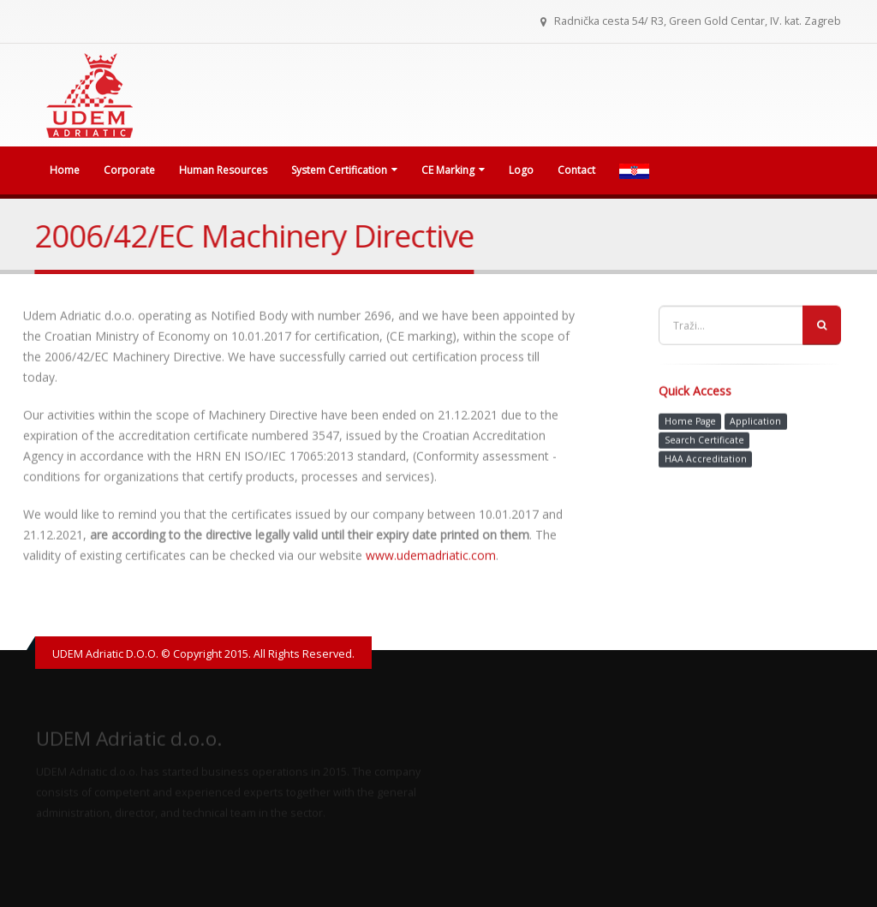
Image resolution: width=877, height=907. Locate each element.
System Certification (344, 170)
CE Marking (453, 170)
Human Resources (223, 170)
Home (65, 170)
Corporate (129, 170)
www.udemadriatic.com (431, 557)
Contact (576, 170)
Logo (521, 170)
